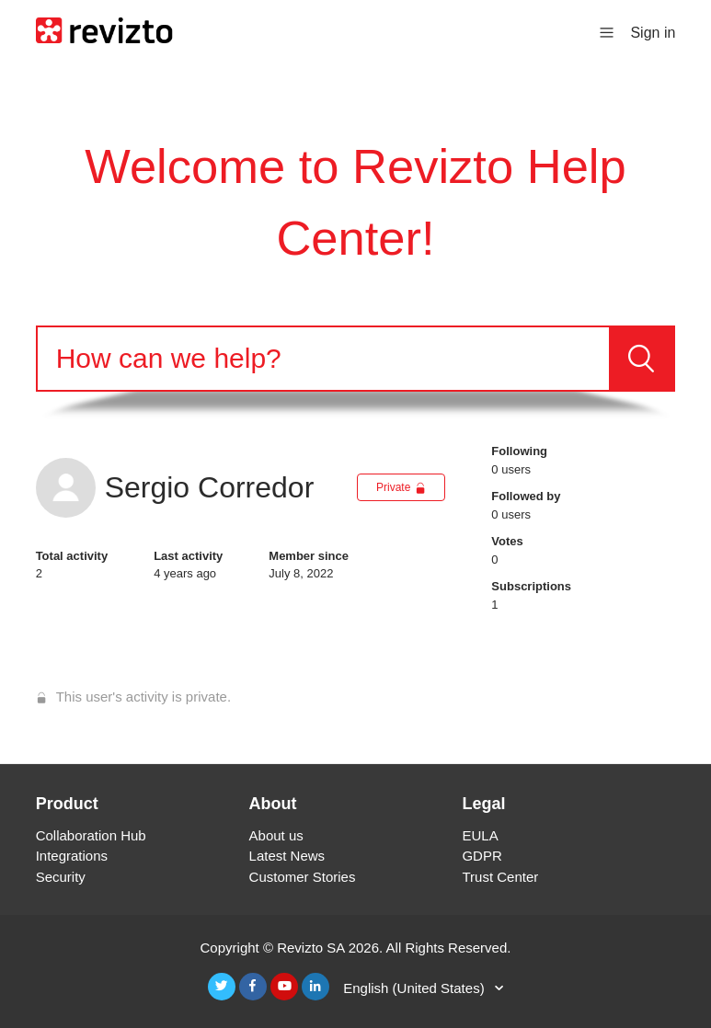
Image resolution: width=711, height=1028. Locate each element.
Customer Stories (302, 877)
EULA (480, 835)
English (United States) (415, 988)
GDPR (481, 855)
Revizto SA (310, 947)
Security (61, 877)
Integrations (72, 855)
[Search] (324, 358)
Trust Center (500, 877)
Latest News (287, 855)
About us (276, 835)
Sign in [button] (652, 32)
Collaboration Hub (91, 835)
